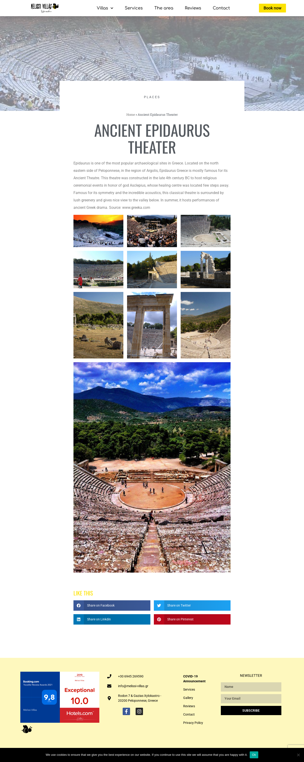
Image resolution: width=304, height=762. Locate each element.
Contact (221, 8)
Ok (254, 754)
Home (130, 114)
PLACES (152, 97)
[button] (111, 605)
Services (134, 8)
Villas (105, 8)
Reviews (193, 8)
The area (163, 8)
